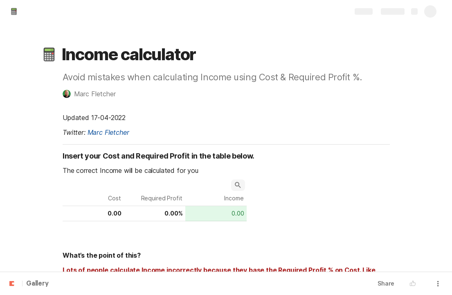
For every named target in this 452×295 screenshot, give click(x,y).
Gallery (37, 284)
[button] (49, 54)
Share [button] (386, 283)
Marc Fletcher (108, 132)
